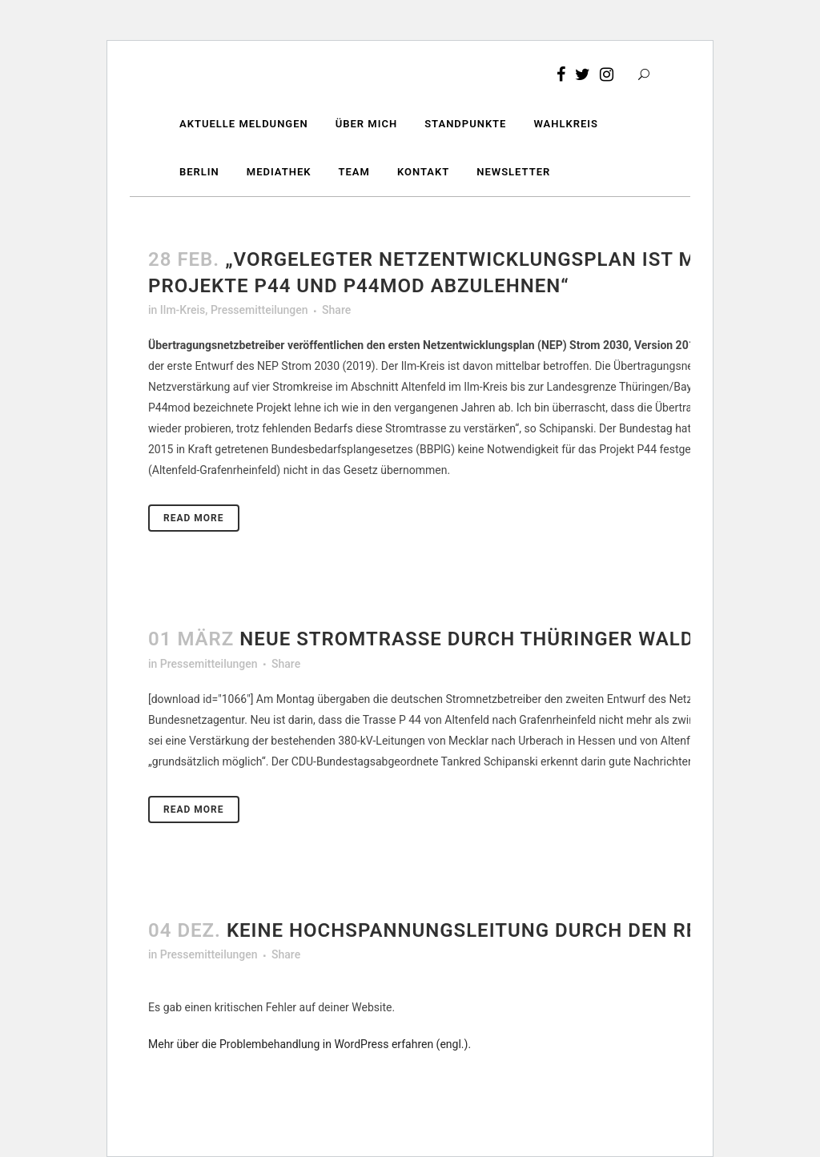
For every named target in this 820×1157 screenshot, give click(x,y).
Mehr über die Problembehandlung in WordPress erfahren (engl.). (309, 1044)
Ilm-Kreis (182, 309)
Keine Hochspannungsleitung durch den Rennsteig (505, 930)
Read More (193, 518)
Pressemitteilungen (259, 309)
